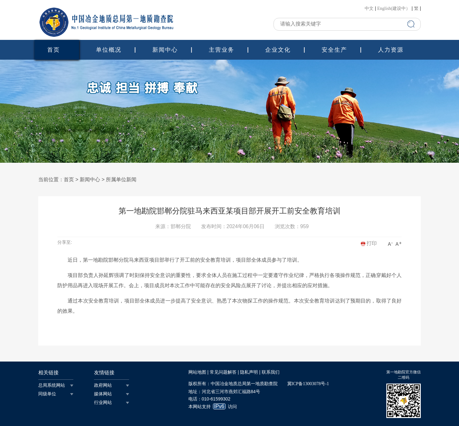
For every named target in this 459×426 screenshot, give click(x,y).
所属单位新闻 (121, 179)
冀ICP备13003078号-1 (308, 383)
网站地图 (197, 372)
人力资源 (391, 50)
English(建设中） (393, 8)
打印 (369, 243)
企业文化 (278, 50)
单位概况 (108, 50)
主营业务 (221, 50)
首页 (53, 50)
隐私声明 (249, 372)
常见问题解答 (223, 372)
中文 (369, 8)
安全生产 (334, 50)
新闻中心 (165, 50)
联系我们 (271, 372)
